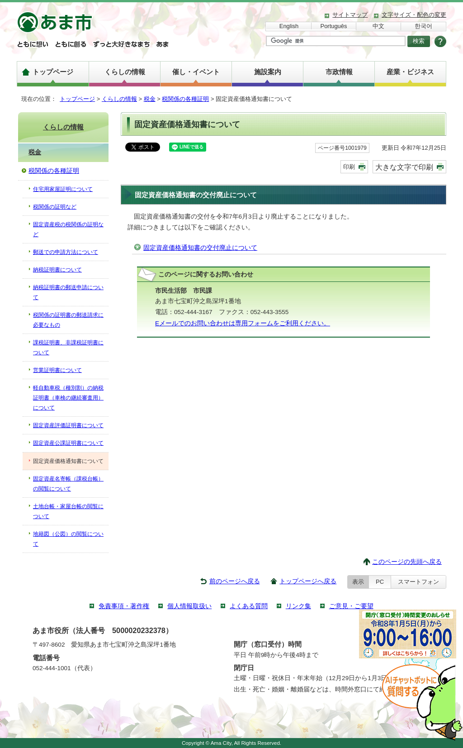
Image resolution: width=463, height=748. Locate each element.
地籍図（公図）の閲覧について (68, 539)
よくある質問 (249, 606)
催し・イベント (196, 72)
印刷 (349, 166)
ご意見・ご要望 (351, 606)
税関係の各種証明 (185, 98)
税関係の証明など (54, 207)
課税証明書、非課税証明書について (68, 347)
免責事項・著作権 (124, 606)
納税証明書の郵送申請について (68, 292)
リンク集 (298, 606)
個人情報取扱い (189, 606)
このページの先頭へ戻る (407, 561)
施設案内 (267, 72)
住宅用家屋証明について (63, 189)
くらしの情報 (124, 72)
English (288, 26)
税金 (150, 98)
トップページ (53, 72)
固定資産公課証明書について (68, 443)
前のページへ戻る (234, 581)
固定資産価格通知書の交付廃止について (200, 247)
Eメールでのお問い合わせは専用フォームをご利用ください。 (242, 323)
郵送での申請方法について (65, 252)
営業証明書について (57, 370)
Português (334, 26)
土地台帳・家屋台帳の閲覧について (68, 511)
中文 (378, 26)
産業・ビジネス (410, 72)
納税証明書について (57, 270)
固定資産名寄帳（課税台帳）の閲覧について (68, 484)
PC (380, 581)
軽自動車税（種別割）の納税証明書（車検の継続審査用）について (68, 398)
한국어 (423, 26)
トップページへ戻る (307, 581)
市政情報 (339, 72)
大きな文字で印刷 (404, 167)
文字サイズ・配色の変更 (414, 14)
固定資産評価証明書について (68, 425)
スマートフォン (418, 581)
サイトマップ (350, 14)
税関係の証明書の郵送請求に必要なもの (68, 320)
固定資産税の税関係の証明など (68, 229)
